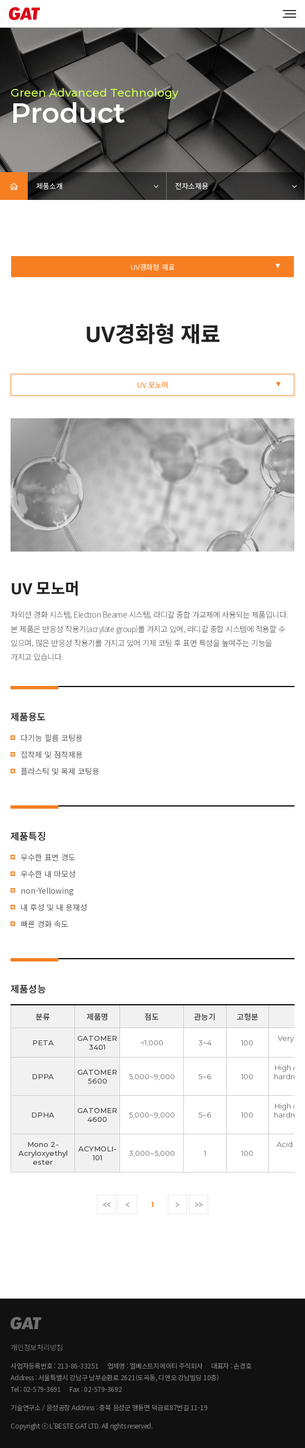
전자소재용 (191, 186)
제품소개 (49, 186)
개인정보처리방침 (37, 1347)
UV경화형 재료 (153, 267)
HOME (14, 186)
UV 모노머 (152, 384)
